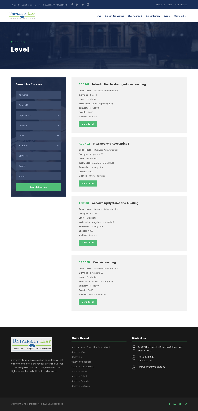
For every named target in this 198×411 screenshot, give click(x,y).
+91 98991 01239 (146, 357)
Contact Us (181, 4)
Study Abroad (135, 16)
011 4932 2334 (145, 360)
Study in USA (78, 352)
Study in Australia (81, 386)
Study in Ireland (80, 371)
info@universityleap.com (151, 366)
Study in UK (77, 357)
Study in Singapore (81, 361)
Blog (170, 4)
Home (98, 16)
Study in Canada (80, 381)
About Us (160, 4)
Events (167, 16)
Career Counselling (114, 16)
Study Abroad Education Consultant (91, 347)
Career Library (153, 16)
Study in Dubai (79, 376)
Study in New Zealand (83, 366)
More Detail (88, 124)
